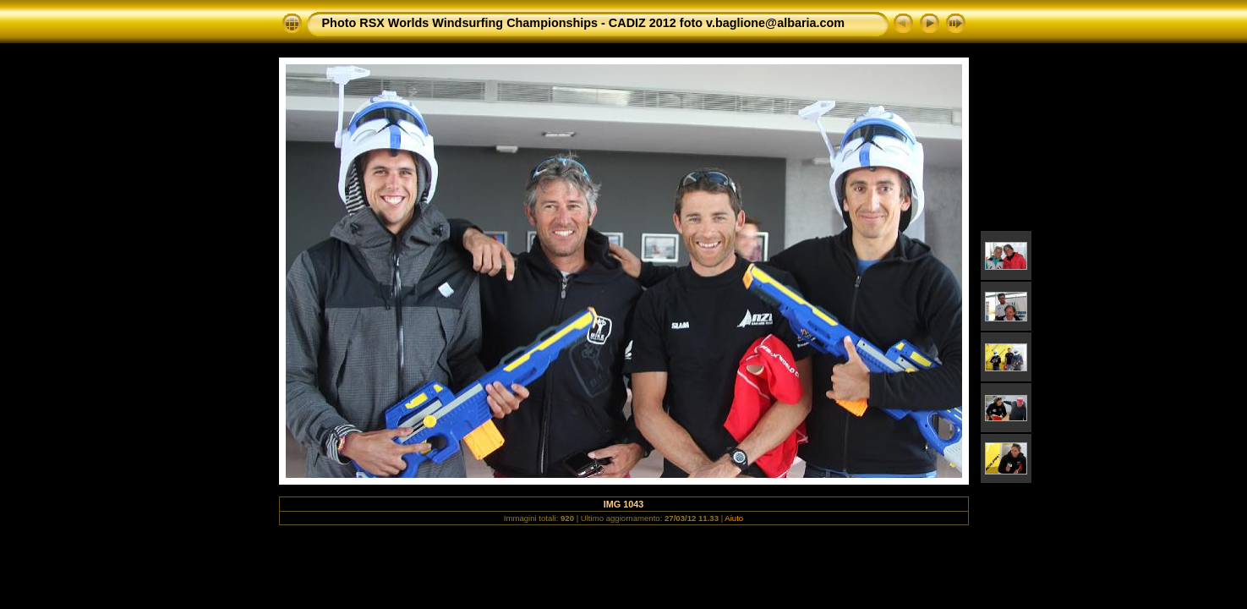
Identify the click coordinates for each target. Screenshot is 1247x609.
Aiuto (734, 518)
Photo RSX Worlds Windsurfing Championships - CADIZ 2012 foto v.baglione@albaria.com (583, 23)
